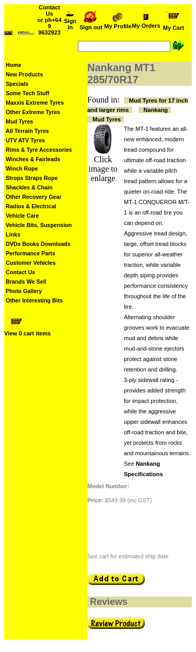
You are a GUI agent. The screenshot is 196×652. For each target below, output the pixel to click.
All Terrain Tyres (27, 131)
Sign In (70, 21)
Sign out (91, 24)
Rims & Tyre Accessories (39, 150)
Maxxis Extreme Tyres (35, 102)
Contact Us (20, 272)
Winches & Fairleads (33, 159)
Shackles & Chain (29, 187)
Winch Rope (22, 168)
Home (13, 65)
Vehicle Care (22, 215)
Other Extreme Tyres (33, 112)
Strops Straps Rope (31, 178)
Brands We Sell (26, 281)
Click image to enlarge (103, 169)
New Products (24, 74)
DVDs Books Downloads (38, 244)
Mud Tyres (19, 121)
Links (13, 234)
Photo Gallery (24, 291)
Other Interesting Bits (34, 300)
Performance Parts (30, 253)
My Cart (174, 25)
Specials (17, 84)
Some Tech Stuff (27, 93)
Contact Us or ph (49, 20)
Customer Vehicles (30, 263)
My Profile (118, 23)
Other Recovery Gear (34, 197)
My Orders (146, 23)
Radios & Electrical (31, 206)
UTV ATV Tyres (25, 140)
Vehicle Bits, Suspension (39, 225)
